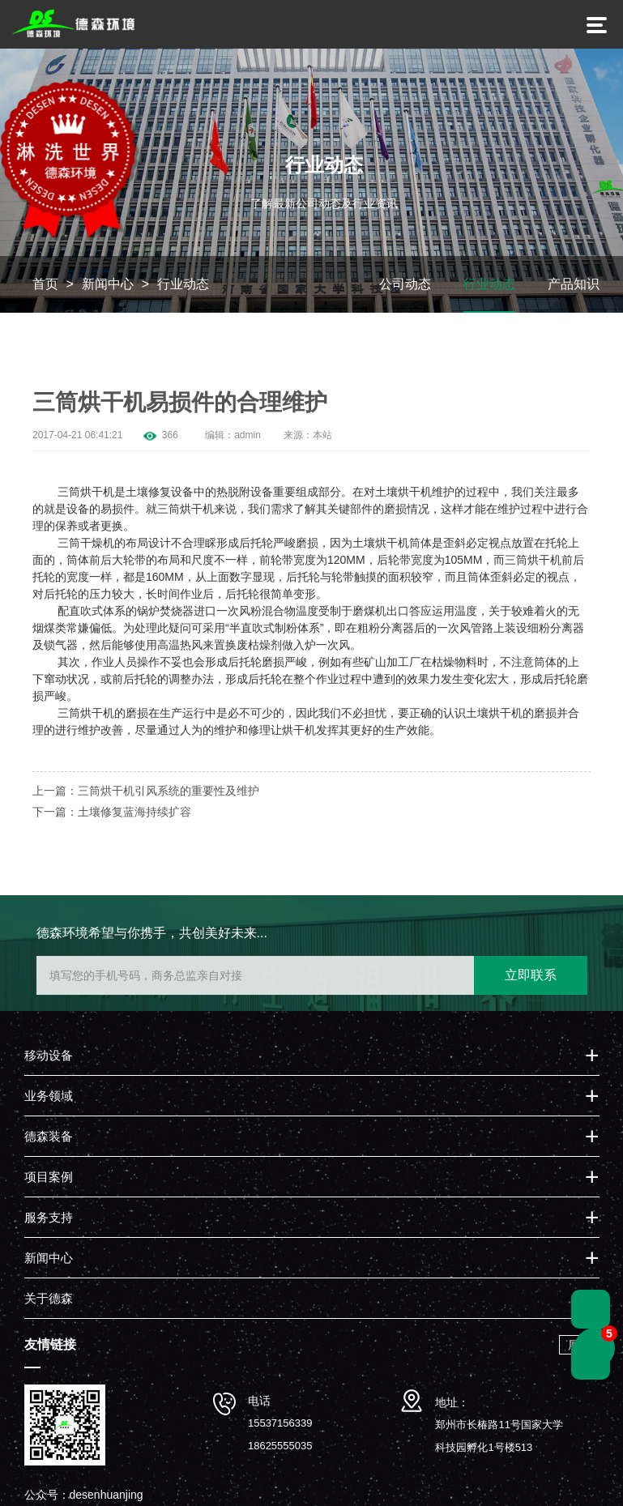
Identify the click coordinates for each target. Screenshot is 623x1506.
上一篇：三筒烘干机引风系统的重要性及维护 (145, 792)
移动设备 (48, 1057)
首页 (45, 285)
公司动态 (405, 285)
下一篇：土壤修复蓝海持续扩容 (111, 813)
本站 (322, 436)
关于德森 (48, 1300)
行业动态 (183, 285)
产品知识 (574, 285)
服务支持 (48, 1219)
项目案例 (48, 1178)
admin (247, 436)
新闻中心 (108, 285)
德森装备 (48, 1138)
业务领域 (48, 1097)
